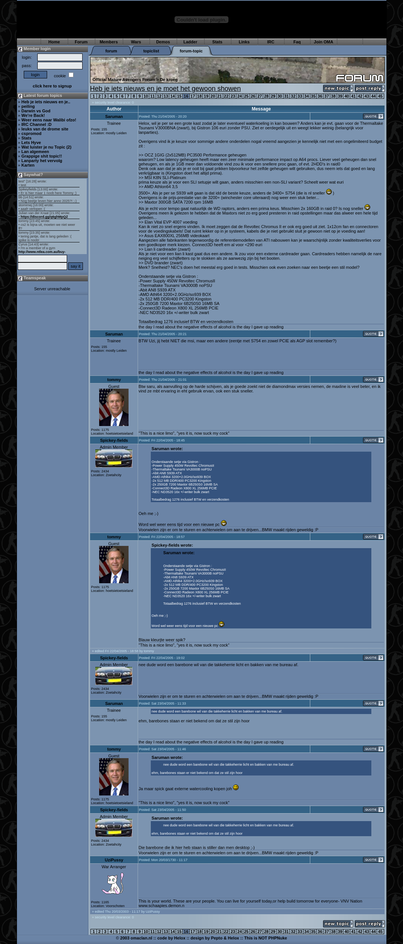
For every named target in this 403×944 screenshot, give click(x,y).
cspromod (31, 133)
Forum (81, 42)
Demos (163, 42)
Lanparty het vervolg (41, 160)
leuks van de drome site (45, 129)
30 (279, 96)
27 (259, 96)
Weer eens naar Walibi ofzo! (48, 120)
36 (320, 96)
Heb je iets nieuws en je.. (45, 102)
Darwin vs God (36, 111)
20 (212, 96)
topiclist (151, 51)
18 (199, 96)
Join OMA (323, 42)
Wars (136, 42)
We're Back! (33, 115)
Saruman (114, 116)
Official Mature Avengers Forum (124, 79)
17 (192, 96)
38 (333, 96)
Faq (297, 42)
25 (246, 96)
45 (380, 96)
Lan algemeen (35, 151)
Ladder (191, 42)
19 (206, 96)
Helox (179, 938)
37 (326, 96)
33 (299, 96)
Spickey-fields (114, 440)
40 (347, 96)
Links (244, 42)
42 (360, 96)
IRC (270, 42)
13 (166, 96)
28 (266, 96)
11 (152, 96)
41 (353, 96)
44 (373, 96)
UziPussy (114, 860)
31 (286, 96)
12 (159, 96)
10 (146, 96)
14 (172, 96)
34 (306, 96)
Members (109, 42)
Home (54, 42)
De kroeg (169, 79)
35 (313, 96)
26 (253, 96)
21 (219, 96)
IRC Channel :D (36, 124)
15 (179, 96)
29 (273, 96)
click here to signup (52, 86)
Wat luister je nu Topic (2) (46, 147)
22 (226, 96)
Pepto (217, 938)
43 (367, 96)
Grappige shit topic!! (41, 156)
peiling (28, 106)
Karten (28, 165)
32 (293, 96)
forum (111, 51)
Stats (217, 42)
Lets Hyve (31, 142)
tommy (114, 379)
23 (233, 96)
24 (239, 96)
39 (340, 96)
